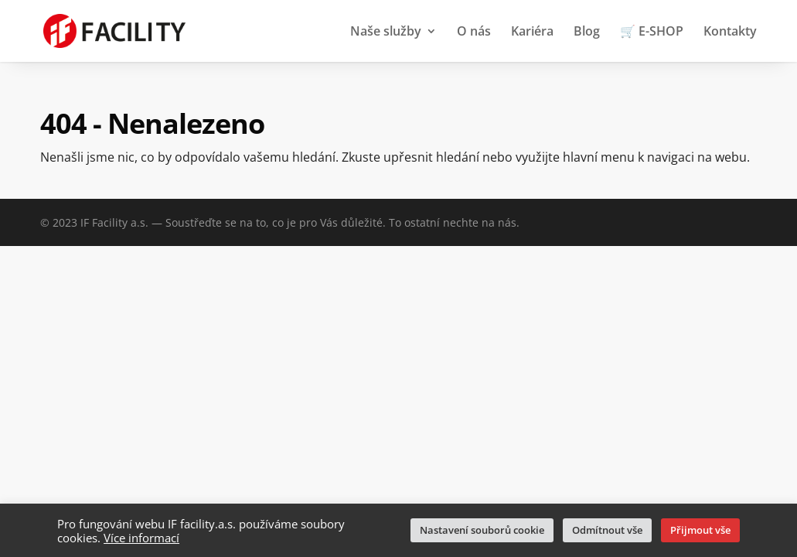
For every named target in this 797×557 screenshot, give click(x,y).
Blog (587, 32)
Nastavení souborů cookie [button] (482, 530)
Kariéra (532, 32)
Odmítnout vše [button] (607, 530)
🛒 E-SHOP (651, 32)
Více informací (141, 537)
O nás (474, 32)
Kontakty (730, 32)
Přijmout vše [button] (700, 530)
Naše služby (385, 32)
